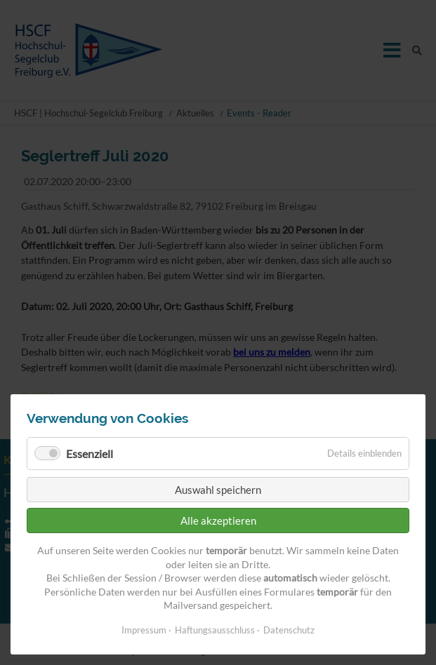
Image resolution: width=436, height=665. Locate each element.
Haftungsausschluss (215, 630)
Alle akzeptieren (218, 520)
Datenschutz (289, 630)
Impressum (143, 630)
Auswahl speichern (218, 489)
